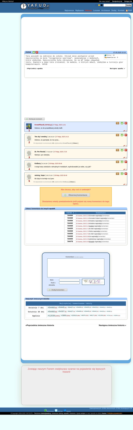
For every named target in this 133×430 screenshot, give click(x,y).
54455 (70, 231)
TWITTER (59, 415)
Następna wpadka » (117, 69)
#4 (53, 182)
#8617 (93, 319)
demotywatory (46, 417)
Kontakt (121, 10)
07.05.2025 (117, 52)
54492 (70, 225)
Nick (51, 283)
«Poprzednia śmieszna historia (40, 329)
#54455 (87, 311)
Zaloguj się (128, 1)
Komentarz (74, 257)
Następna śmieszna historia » (112, 329)
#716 (109, 319)
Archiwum (105, 10)
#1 (53, 143)
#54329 (102, 315)
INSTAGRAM (49, 415)
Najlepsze (79, 10)
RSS (129, 10)
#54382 (109, 315)
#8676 (84, 319)
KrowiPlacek (39, 125)
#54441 (95, 315)
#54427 (71, 311)
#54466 (79, 311)
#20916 (75, 319)
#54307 (62, 315)
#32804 (117, 319)
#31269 (102, 319)
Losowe (96, 10)
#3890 (65, 320)
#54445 (62, 311)
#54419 (95, 311)
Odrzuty (88, 10)
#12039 (54, 320)
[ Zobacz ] (75, 143)
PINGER (67, 415)
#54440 (102, 311)
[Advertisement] (10, 215)
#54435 (109, 311)
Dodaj (113, 10)
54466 (70, 216)
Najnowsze (69, 10)
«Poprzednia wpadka (35, 69)
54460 (70, 219)
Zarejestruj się (117, 1)
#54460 (52, 311)
